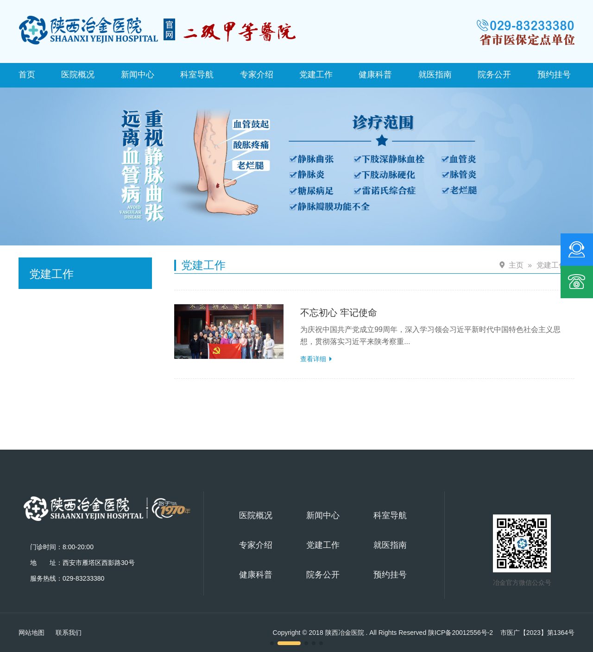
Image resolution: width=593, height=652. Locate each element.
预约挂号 (554, 74)
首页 (27, 74)
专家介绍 (256, 74)
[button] (272, 643)
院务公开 (494, 74)
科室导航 (197, 74)
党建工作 (316, 74)
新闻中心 (137, 74)
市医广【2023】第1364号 (537, 632)
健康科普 (375, 74)
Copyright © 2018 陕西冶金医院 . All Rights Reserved (383, 632)
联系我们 (69, 632)
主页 (516, 265)
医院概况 (78, 74)
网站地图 (31, 632)
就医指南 (435, 74)
